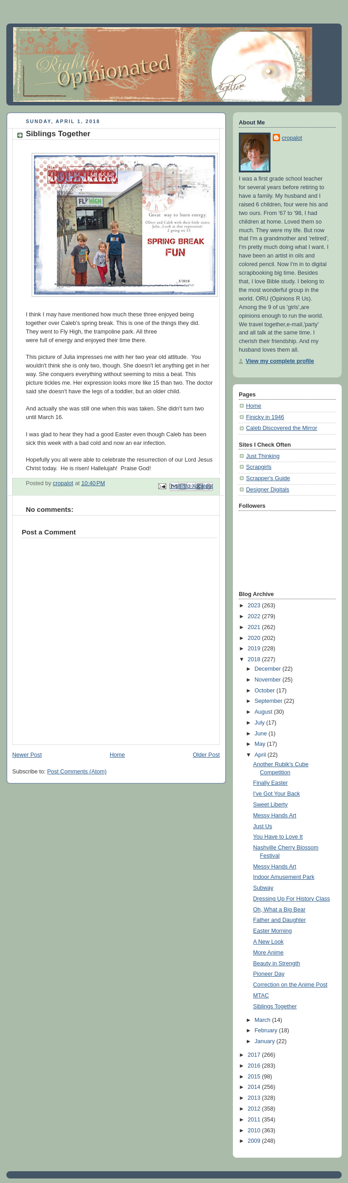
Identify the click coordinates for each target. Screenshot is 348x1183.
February (267, 1030)
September (269, 701)
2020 (255, 638)
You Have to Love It (278, 837)
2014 (255, 1087)
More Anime (268, 952)
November (269, 680)
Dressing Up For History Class (291, 899)
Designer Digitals (267, 490)
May (261, 744)
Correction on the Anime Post (290, 985)
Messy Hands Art (274, 815)
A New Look (268, 942)
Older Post (206, 755)
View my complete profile (280, 361)
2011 (255, 1119)
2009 (255, 1141)
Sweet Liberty (270, 804)
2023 (255, 605)
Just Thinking (263, 456)
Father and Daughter (279, 920)
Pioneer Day (269, 974)
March (263, 1020)
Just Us (262, 826)
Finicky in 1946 (265, 417)
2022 (255, 616)
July (260, 723)
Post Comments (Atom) (76, 771)
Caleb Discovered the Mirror (281, 428)
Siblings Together (275, 1006)
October (265, 690)
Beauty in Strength (276, 963)
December (269, 669)
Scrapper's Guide (268, 478)
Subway (263, 888)
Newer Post (27, 755)
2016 (255, 1066)
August (264, 712)
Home (117, 755)
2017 (255, 1055)
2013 (255, 1098)
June (262, 733)
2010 (255, 1130)
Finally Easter (270, 783)
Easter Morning (272, 931)
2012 (255, 1109)
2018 (255, 659)
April (261, 755)
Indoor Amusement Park (283, 877)
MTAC (261, 995)
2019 (255, 648)
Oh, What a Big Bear (279, 909)
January (265, 1041)
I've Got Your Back (276, 794)
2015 (255, 1076)
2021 (255, 627)
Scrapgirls (258, 467)
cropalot (292, 138)
